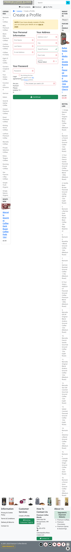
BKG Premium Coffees (6, 28)
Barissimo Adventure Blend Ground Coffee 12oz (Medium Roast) (65, 439)
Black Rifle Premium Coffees (6, 37)
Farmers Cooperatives (6, 69)
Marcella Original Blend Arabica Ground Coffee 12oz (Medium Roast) (65, 370)
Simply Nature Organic (5, 193)
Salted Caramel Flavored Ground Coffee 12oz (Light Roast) (65, 416)
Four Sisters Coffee (5, 77)
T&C (33, 77)
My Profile (48, 7)
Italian (5, 97)
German (5, 93)
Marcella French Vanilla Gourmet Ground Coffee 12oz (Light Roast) (65, 347)
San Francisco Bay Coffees (5, 175)
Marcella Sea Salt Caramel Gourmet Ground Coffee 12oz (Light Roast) (65, 394)
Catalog (19, 11)
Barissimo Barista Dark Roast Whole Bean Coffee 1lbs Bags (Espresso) (65, 220)
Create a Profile (24, 516)
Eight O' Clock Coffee (5, 60)
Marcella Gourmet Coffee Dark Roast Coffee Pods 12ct (6, 224)
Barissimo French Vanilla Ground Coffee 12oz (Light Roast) (65, 143)
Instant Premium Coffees (6, 111)
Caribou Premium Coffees (6, 46)
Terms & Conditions (8, 519)
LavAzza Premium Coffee (6, 136)
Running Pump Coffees (6, 166)
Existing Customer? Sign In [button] (26, 521)
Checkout (37, 7)
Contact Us (5, 526)
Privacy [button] (26, 80)
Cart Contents (24, 7)
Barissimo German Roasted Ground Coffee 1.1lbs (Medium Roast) (65, 269)
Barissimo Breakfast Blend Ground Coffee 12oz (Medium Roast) (65, 246)
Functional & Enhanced (6, 86)
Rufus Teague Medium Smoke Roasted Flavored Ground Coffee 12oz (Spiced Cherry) (65, 70)
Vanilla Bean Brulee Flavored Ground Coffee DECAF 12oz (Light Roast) (65, 193)
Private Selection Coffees (6, 150)
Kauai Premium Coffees (6, 119)
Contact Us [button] (44, 538)
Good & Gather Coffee (5, 103)
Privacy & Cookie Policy (7, 514)
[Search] (51, 2)
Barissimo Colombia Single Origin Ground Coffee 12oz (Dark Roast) (65, 464)
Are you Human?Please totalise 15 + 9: (17, 87)
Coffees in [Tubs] (6, 53)
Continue (36, 97)
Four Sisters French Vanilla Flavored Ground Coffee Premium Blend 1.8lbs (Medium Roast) (65, 167)
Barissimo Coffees (6, 19)
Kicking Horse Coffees (5, 127)
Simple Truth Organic (5, 185)
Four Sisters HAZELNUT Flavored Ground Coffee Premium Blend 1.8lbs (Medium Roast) (65, 294)
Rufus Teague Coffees (5, 158)
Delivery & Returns (7, 522)
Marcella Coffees (6, 143)
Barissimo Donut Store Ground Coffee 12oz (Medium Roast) (65, 487)
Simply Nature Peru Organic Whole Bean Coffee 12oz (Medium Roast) (65, 120)
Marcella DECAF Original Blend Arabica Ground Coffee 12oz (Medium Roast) (65, 322)
